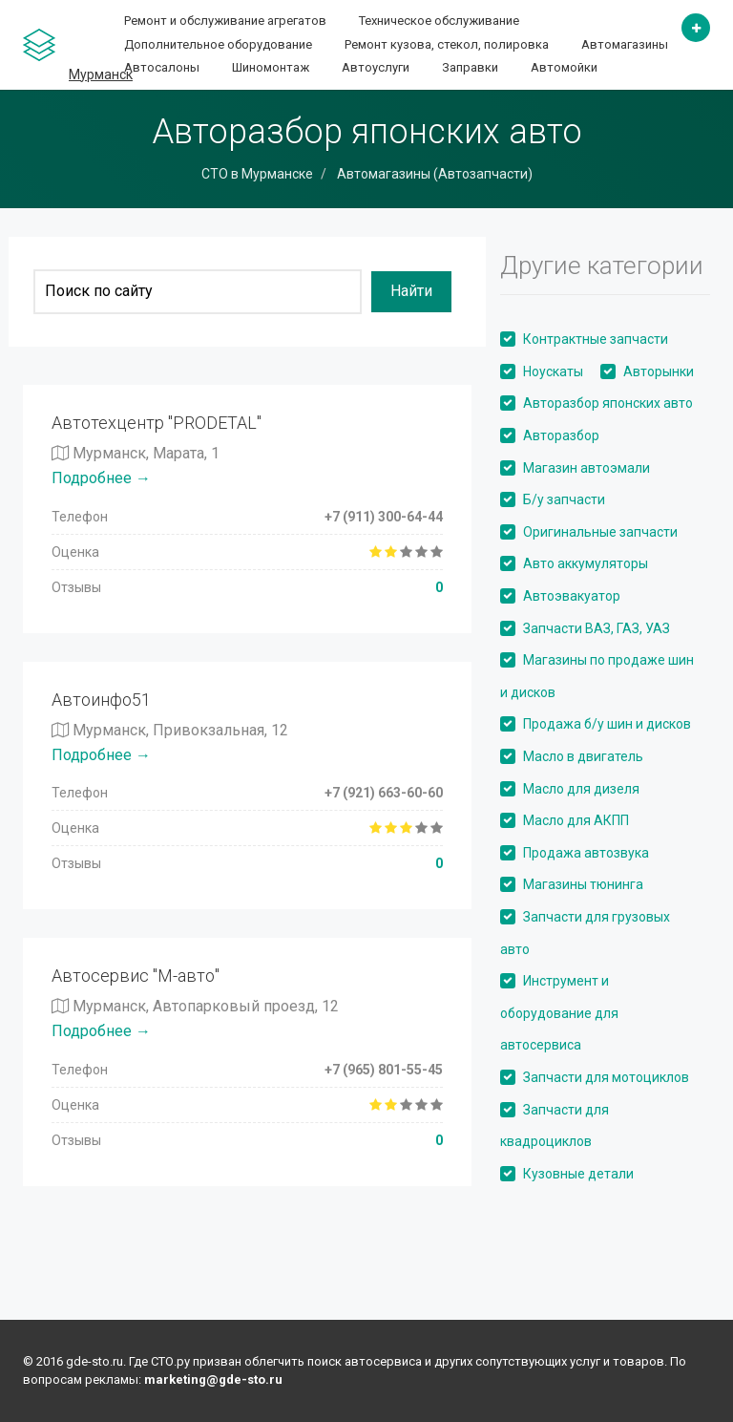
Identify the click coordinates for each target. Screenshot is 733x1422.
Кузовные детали (578, 1173)
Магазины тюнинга (583, 884)
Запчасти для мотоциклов (606, 1077)
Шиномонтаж (270, 67)
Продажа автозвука (586, 852)
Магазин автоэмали (586, 468)
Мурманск (101, 74)
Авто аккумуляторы (585, 563)
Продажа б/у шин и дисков (607, 724)
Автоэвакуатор (571, 596)
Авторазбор (561, 435)
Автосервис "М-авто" (136, 976)
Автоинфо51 (101, 700)
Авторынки (658, 371)
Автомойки (564, 67)
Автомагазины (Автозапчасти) (433, 173)
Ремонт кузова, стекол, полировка (447, 44)
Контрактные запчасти (595, 339)
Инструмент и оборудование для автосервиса (559, 1012)
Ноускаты (553, 371)
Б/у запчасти (564, 499)
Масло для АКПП (576, 820)
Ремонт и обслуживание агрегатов (225, 20)
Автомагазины (624, 44)
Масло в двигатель (583, 756)
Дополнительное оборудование (218, 44)
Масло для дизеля (581, 788)
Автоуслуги (375, 67)
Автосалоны (161, 67)
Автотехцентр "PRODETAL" (157, 423)
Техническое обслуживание (439, 20)
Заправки (470, 67)
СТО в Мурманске (257, 173)
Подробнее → (101, 478)
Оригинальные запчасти (600, 532)
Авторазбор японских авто (608, 403)
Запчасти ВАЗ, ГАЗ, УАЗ (596, 628)
